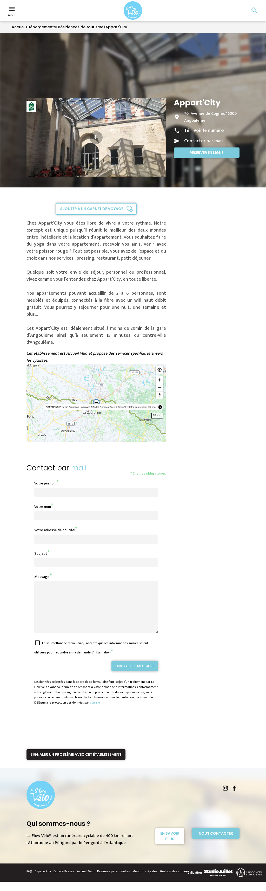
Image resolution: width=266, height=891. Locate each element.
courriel (95, 711)
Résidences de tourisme (80, 27)
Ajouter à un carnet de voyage (91, 208)
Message (41, 577)
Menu (12, 11)
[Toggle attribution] (160, 407)
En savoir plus (169, 845)
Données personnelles (113, 880)
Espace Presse (64, 880)
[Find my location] (159, 370)
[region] (96, 403)
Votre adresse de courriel (54, 530)
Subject (40, 553)
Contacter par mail (203, 141)
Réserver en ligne (206, 152)
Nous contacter (216, 842)
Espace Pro (43, 880)
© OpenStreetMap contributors (131, 407)
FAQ (29, 880)
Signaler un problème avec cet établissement (76, 763)
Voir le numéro (209, 130)
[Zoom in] (159, 380)
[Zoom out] (159, 387)
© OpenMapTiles (106, 407)
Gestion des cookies (174, 880)
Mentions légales (144, 880)
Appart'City (116, 27)
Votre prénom (45, 483)
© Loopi (152, 407)
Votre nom (42, 507)
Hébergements (42, 27)
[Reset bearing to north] (159, 395)
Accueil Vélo (86, 880)
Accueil (18, 27)
